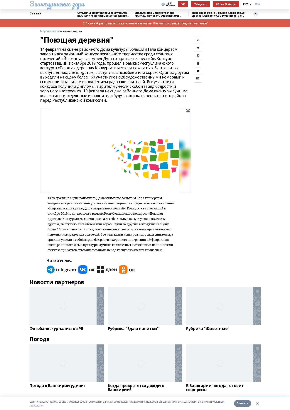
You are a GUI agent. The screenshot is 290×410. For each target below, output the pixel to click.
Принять (243, 403)
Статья (35, 13)
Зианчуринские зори (56, 4)
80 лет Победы (226, 4)
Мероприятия (49, 31)
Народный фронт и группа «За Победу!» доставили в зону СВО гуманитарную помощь (218, 14)
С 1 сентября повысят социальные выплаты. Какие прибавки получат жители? (145, 23)
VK (183, 4)
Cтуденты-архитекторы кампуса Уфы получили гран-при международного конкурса (102, 14)
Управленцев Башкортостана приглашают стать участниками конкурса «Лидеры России (157, 14)
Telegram (200, 4)
